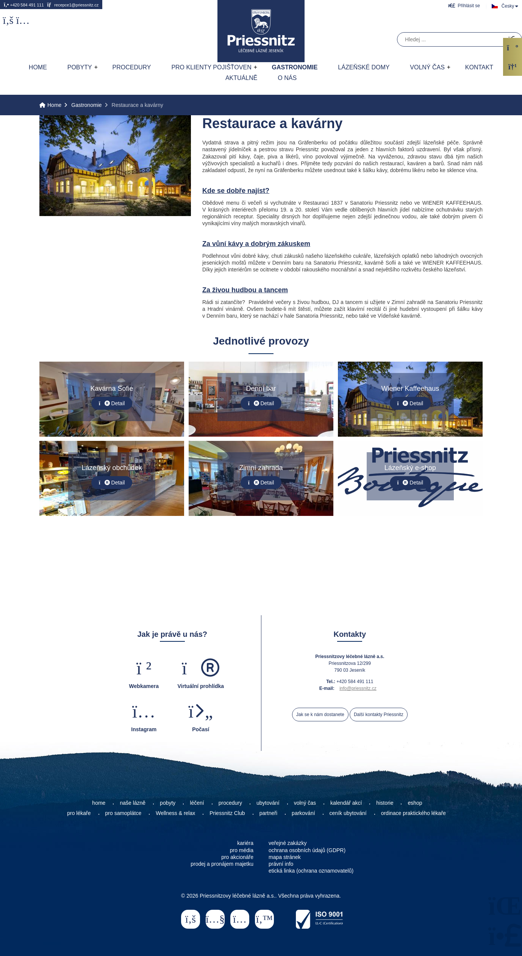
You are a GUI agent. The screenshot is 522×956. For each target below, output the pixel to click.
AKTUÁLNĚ (241, 78)
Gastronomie (295, 67)
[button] (464, 5)
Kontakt (479, 67)
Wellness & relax (175, 813)
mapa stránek (285, 857)
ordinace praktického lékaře (414, 813)
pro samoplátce (123, 813)
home (98, 803)
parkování (303, 813)
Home (261, 31)
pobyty (167, 803)
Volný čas (427, 67)
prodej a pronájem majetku (222, 864)
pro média (241, 850)
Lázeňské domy (363, 67)
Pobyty (79, 67)
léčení (197, 803)
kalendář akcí (346, 803)
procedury (230, 803)
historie (384, 803)
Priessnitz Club (227, 813)
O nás (287, 78)
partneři (268, 813)
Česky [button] (508, 6)
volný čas (305, 803)
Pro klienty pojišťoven (211, 67)
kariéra (245, 843)
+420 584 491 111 (24, 4)
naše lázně (132, 803)
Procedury (132, 67)
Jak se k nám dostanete (320, 714)
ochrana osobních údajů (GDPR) (307, 850)
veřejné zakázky (287, 843)
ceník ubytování (348, 813)
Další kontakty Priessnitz (378, 714)
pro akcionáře (237, 857)
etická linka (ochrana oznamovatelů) (311, 871)
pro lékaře (79, 813)
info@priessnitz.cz (358, 688)
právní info (281, 864)
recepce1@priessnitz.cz (72, 4)
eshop (415, 803)
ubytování (268, 803)
